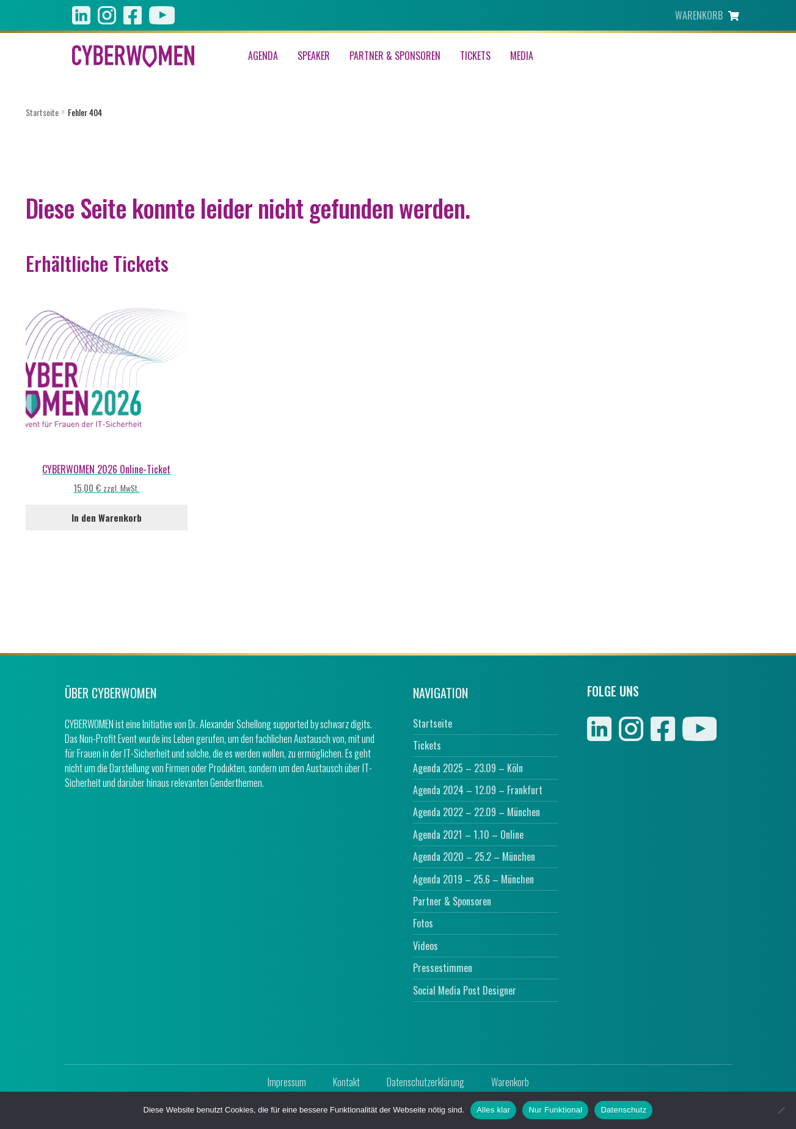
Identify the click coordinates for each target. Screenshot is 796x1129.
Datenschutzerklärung (425, 1082)
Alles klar (493, 1109)
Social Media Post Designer (464, 990)
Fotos (423, 923)
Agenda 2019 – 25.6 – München (473, 879)
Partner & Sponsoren (394, 56)
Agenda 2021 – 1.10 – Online (468, 834)
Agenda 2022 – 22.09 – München (476, 812)
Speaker (314, 56)
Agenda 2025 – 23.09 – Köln (468, 768)
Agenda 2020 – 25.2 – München (474, 856)
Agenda (263, 56)
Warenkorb (510, 1082)
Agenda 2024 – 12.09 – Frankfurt (477, 790)
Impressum (287, 1082)
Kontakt (346, 1082)
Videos (425, 945)
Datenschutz (623, 1109)
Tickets (475, 56)
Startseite (42, 112)
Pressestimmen (442, 967)
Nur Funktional (555, 1109)
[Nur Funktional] (781, 1110)
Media (521, 56)
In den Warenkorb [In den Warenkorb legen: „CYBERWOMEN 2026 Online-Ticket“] (106, 517)
